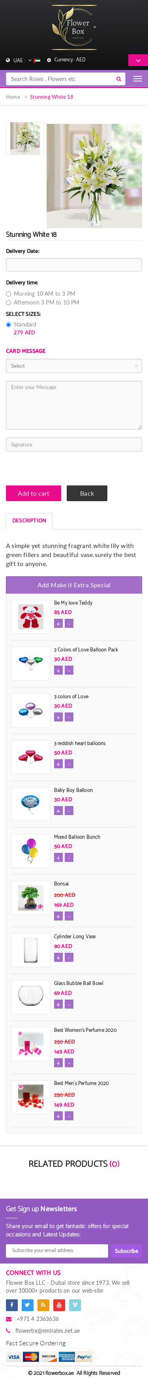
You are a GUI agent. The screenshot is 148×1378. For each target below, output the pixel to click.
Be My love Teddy (73, 603)
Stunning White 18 (51, 97)
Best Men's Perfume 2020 (81, 1083)
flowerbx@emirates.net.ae (47, 1330)
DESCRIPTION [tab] (29, 521)
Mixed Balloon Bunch (77, 837)
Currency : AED (70, 60)
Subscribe (126, 1251)
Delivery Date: (22, 252)
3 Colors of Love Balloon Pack (86, 650)
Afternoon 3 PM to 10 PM (43, 302)
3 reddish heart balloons (80, 744)
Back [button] (87, 493)
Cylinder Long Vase (75, 937)
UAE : (26, 60)
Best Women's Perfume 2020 (85, 1030)
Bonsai (61, 884)
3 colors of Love (71, 697)
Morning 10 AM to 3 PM (40, 293)
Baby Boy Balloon (73, 790)
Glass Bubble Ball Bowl (78, 984)
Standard (21, 328)
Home (13, 97)
